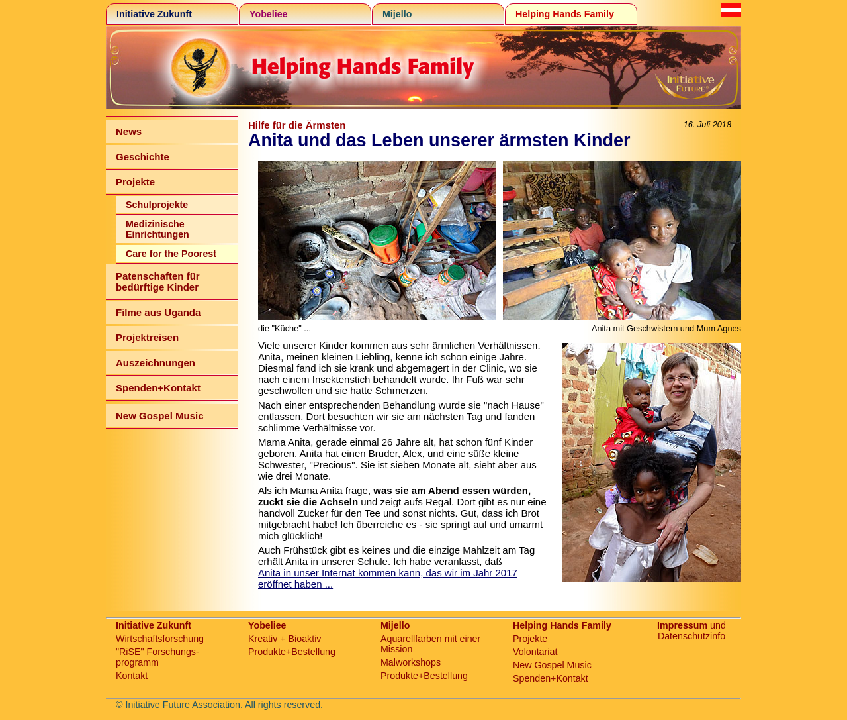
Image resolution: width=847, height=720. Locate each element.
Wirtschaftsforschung (160, 638)
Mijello (397, 14)
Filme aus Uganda (158, 312)
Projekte (135, 181)
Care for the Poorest (171, 253)
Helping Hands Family (564, 14)
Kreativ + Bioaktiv (285, 638)
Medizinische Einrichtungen (157, 229)
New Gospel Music (160, 415)
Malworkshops (410, 662)
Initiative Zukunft (154, 14)
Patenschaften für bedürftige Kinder (158, 281)
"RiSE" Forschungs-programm (157, 657)
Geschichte (142, 156)
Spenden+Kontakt (158, 387)
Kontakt (132, 675)
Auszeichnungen (155, 362)
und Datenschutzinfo (691, 630)
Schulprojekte (157, 204)
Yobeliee (268, 14)
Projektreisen (147, 337)
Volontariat (535, 651)
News (129, 131)
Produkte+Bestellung (291, 651)
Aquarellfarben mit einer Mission (430, 643)
